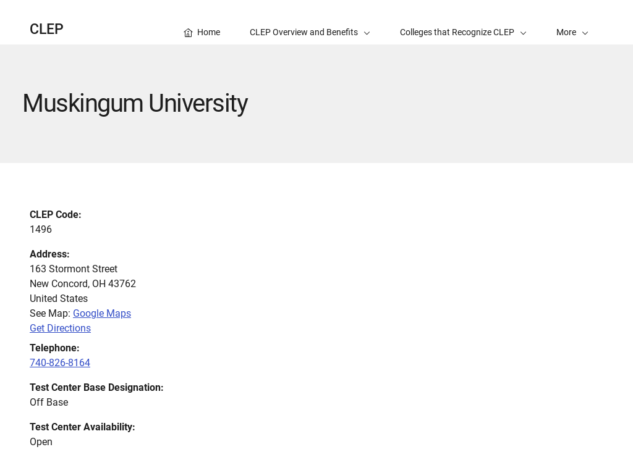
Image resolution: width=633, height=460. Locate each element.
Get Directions (60, 328)
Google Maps (102, 313)
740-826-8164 (60, 363)
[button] (572, 22)
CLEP (47, 29)
